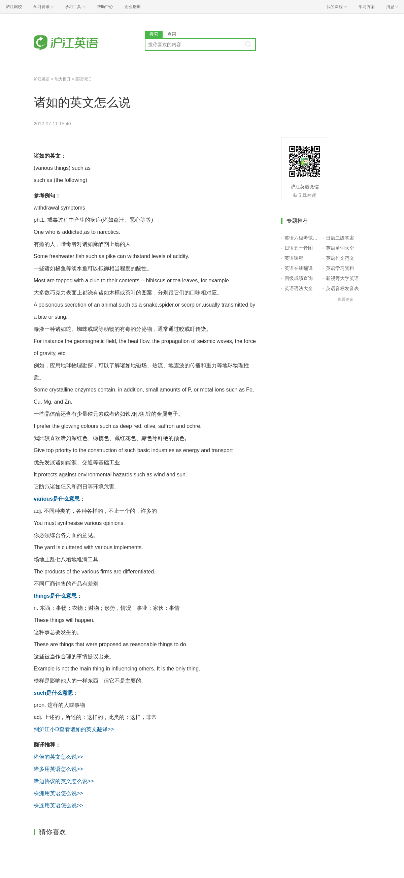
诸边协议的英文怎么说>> (64, 781)
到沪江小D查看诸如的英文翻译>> (74, 729)
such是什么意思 (53, 693)
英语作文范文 (340, 258)
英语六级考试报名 (302, 238)
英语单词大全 (340, 248)
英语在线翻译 (298, 268)
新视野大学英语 (342, 278)
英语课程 (293, 258)
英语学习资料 (340, 268)
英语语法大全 (298, 288)
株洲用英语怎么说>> (58, 793)
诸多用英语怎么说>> (58, 769)
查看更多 (345, 299)
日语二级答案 (340, 238)
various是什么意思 (57, 499)
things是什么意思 (55, 596)
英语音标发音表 (342, 288)
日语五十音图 (298, 248)
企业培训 (133, 6)
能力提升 (63, 79)
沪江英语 (42, 79)
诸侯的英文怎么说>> (58, 757)
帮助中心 (105, 6)
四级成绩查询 (298, 278)
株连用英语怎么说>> (58, 805)
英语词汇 (83, 79)
